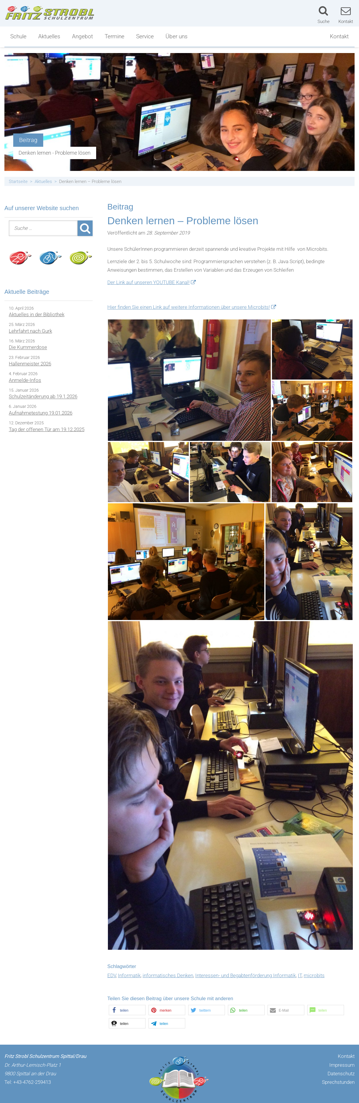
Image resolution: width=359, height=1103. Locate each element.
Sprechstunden (338, 1082)
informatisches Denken (168, 975)
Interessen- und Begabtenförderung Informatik (245, 975)
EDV (111, 975)
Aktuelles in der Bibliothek (36, 314)
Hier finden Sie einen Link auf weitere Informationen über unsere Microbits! (188, 307)
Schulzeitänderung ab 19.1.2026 (43, 397)
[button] (127, 1010)
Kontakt (339, 36)
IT (300, 975)
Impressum (342, 1065)
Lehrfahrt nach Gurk (30, 331)
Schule (18, 36)
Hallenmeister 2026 (30, 364)
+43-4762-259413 (32, 1082)
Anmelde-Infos (25, 380)
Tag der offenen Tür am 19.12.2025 (46, 429)
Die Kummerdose (28, 347)
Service (145, 36)
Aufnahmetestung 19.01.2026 (40, 413)
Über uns (177, 36)
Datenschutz (341, 1073)
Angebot (82, 36)
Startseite (18, 181)
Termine (114, 36)
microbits (314, 975)
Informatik (129, 975)
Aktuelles (49, 36)
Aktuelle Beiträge (26, 291)
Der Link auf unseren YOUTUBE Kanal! (148, 282)
